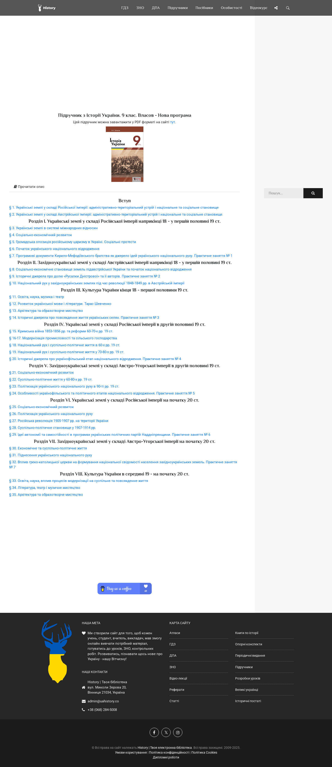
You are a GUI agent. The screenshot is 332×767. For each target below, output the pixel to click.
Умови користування (131, 752)
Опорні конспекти (248, 644)
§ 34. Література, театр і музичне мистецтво (44, 488)
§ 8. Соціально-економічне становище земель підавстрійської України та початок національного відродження (100, 269)
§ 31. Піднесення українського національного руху (50, 455)
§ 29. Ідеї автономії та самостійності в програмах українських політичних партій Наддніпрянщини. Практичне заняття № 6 (109, 435)
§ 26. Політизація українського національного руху (51, 414)
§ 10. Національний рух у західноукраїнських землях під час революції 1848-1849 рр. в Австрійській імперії (96, 283)
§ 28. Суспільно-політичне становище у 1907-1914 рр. (52, 428)
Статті (174, 701)
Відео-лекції (178, 678)
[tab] (124, 187)
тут (172, 122)
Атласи (174, 633)
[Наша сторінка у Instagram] (177, 732)
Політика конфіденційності (169, 752)
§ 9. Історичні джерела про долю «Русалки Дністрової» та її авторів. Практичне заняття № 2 (84, 276)
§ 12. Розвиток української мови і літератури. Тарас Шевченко (60, 304)
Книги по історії (246, 633)
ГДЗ (172, 644)
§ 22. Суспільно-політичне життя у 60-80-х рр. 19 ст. (50, 379)
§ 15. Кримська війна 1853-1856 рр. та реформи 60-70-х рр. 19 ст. (61, 331)
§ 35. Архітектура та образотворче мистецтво (46, 495)
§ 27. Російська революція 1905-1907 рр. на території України (58, 421)
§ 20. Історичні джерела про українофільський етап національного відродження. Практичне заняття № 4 (95, 359)
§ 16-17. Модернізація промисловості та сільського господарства (63, 338)
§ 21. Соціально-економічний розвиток (41, 372)
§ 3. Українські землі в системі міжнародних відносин (53, 228)
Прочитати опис (29, 187)
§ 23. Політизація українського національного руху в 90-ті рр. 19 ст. (64, 386)
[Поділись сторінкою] (276, 8)
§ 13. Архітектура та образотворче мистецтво (46, 311)
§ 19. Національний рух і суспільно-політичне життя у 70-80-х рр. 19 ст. (66, 352)
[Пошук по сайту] (288, 8)
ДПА (172, 655)
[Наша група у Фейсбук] (154, 732)
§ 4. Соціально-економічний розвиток (40, 235)
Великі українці (246, 690)
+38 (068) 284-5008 (102, 710)
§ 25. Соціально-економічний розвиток (41, 407)
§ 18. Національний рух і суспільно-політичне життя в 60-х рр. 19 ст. (64, 345)
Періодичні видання (250, 655)
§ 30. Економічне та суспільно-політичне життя (48, 448)
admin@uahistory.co (103, 701)
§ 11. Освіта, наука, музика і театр (36, 297)
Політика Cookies (204, 752)
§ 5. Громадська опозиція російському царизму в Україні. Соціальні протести (72, 242)
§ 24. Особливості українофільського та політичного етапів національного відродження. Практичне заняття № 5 (102, 393)
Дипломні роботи (166, 757)
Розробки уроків (247, 678)
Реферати (176, 690)
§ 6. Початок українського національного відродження (54, 249)
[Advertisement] (124, 71)
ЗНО (172, 667)
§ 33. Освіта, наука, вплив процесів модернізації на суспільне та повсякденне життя (78, 481)
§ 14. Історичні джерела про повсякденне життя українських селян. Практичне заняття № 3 (84, 318)
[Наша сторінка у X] (166, 732)
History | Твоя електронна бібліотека (165, 747)
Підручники (244, 667)
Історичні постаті (248, 701)
